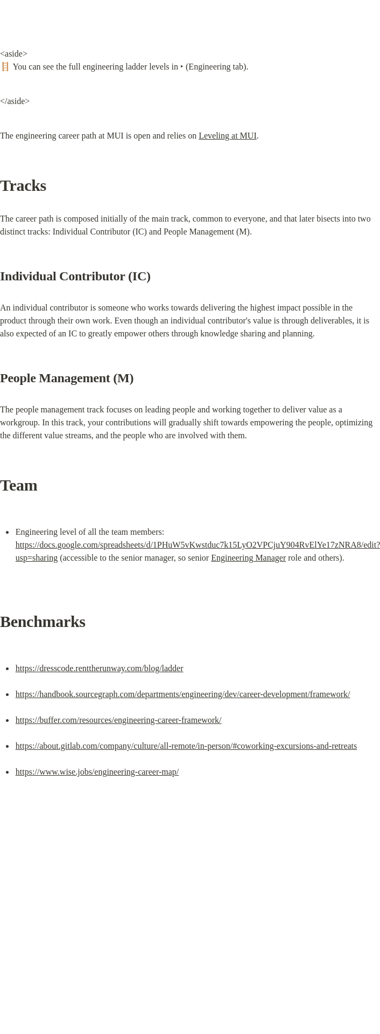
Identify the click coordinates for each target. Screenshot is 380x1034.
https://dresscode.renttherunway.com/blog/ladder (100, 668)
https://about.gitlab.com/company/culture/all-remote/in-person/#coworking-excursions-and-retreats (186, 745)
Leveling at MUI (228, 135)
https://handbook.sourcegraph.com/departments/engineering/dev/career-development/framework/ (183, 694)
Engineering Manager (248, 557)
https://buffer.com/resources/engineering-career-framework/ (119, 720)
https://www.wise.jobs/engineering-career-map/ (97, 771)
